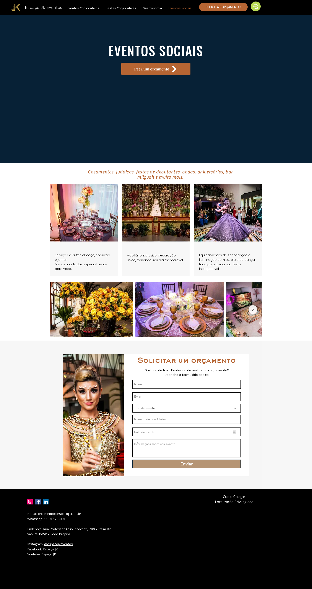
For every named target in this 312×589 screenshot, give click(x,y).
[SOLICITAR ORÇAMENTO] (223, 7)
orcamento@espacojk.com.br (59, 513)
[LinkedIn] (46, 501)
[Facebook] (38, 501)
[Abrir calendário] (234, 432)
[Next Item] (253, 309)
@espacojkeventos (58, 544)
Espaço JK (50, 549)
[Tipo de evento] (186, 408)
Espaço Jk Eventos (43, 7)
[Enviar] (186, 464)
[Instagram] (30, 501)
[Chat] (256, 6)
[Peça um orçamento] (155, 69)
